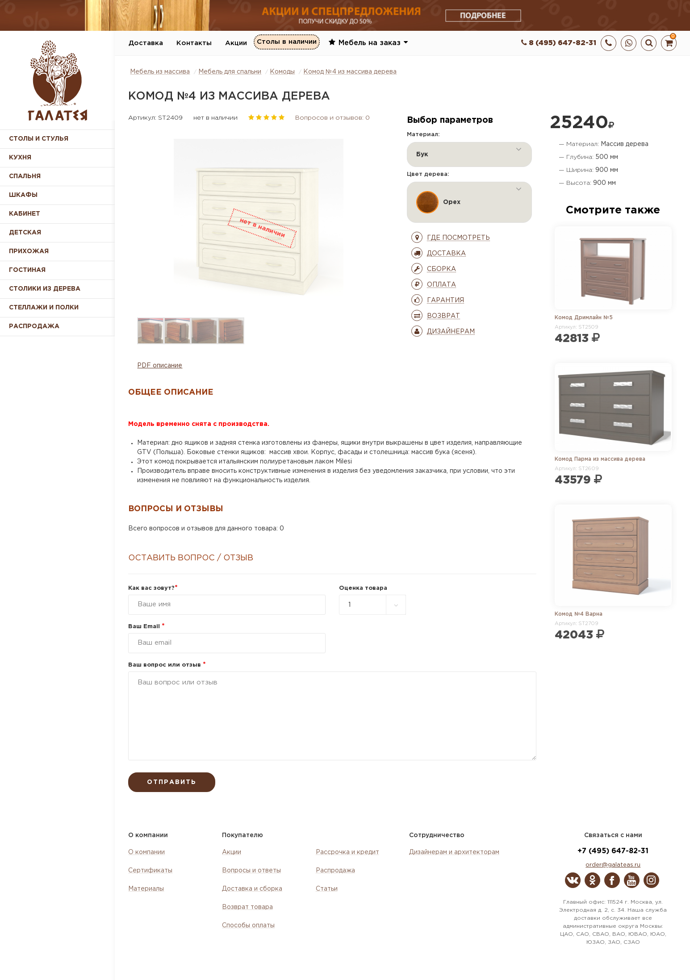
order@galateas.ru (612, 865)
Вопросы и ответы (251, 870)
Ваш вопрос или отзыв (167, 665)
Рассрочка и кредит (347, 852)
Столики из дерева (44, 289)
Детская (25, 232)
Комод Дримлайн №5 (584, 317)
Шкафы (23, 195)
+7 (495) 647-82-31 (612, 851)
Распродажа (335, 870)
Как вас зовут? (153, 588)
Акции (236, 43)
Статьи (327, 889)
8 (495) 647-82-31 (558, 43)
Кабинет (24, 214)
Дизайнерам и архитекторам (454, 852)
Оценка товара (363, 588)
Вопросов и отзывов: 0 (332, 118)
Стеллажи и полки (44, 307)
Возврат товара (247, 907)
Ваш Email (146, 626)
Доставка (146, 43)
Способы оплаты (248, 925)
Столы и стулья (38, 139)
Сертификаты (150, 870)
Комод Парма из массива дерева (600, 459)
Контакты (194, 43)
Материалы (146, 889)
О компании (146, 852)
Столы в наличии (287, 43)
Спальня (25, 176)
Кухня (20, 157)
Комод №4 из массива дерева (350, 72)
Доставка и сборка (252, 889)
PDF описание (159, 365)
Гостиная (27, 270)
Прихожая (29, 251)
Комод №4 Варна (578, 614)
